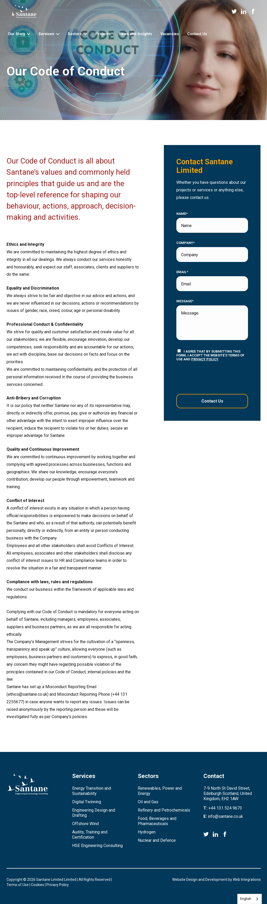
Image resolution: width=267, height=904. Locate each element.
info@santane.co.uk (225, 816)
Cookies (37, 885)
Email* (182, 272)
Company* (185, 243)
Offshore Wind (85, 823)
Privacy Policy (57, 885)
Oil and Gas (148, 801)
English (245, 899)
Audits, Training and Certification (89, 835)
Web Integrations (247, 879)
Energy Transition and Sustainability (91, 791)
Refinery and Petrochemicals (164, 810)
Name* (182, 214)
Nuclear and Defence (157, 840)
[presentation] (208, 377)
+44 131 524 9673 (225, 808)
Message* (185, 301)
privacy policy (204, 359)
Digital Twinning (86, 801)
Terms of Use (18, 885)
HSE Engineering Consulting (97, 845)
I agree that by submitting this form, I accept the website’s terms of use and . (210, 355)
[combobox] (249, 899)
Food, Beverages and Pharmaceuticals (157, 821)
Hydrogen (147, 832)
